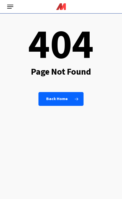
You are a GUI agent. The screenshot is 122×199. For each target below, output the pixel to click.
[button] (10, 6)
